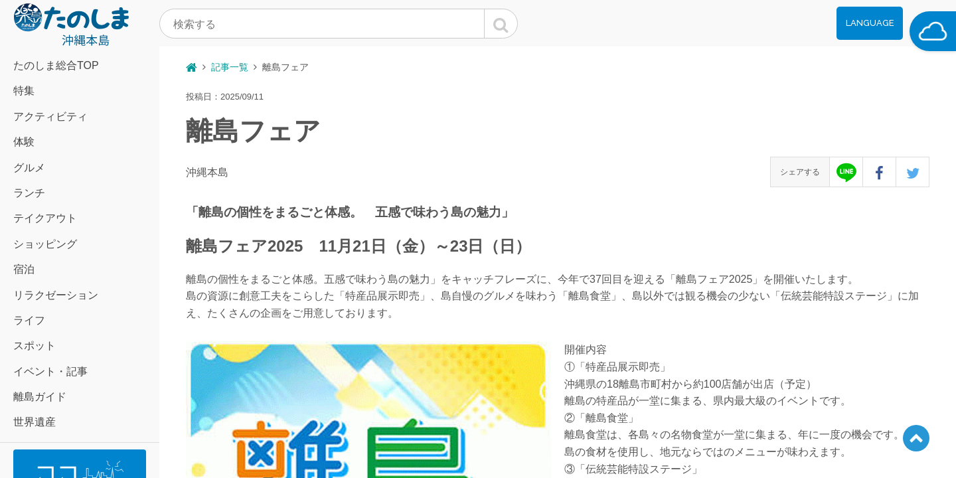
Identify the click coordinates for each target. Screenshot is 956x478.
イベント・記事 (50, 371)
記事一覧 (229, 67)
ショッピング (45, 244)
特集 (24, 90)
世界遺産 (34, 422)
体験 (24, 141)
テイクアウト (45, 218)
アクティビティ (50, 116)
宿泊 (24, 269)
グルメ (29, 167)
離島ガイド (39, 396)
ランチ (29, 193)
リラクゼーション (55, 295)
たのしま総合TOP (56, 65)
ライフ (29, 320)
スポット (34, 345)
